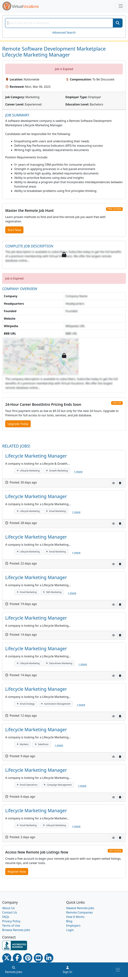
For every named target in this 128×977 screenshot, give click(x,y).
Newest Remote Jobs (80, 908)
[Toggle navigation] (121, 6)
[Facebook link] (17, 957)
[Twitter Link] (6, 957)
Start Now (14, 230)
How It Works (75, 917)
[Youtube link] (38, 957)
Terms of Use (11, 926)
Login (70, 930)
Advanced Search (64, 32)
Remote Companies (79, 912)
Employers (73, 926)
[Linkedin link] (48, 957)
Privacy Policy (11, 921)
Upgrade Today (18, 424)
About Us (8, 908)
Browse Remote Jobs (16, 930)
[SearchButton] (118, 23)
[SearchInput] (59, 23)
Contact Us (9, 912)
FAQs (5, 917)
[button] (114, 483)
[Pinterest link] (27, 957)
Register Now (17, 872)
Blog (69, 921)
